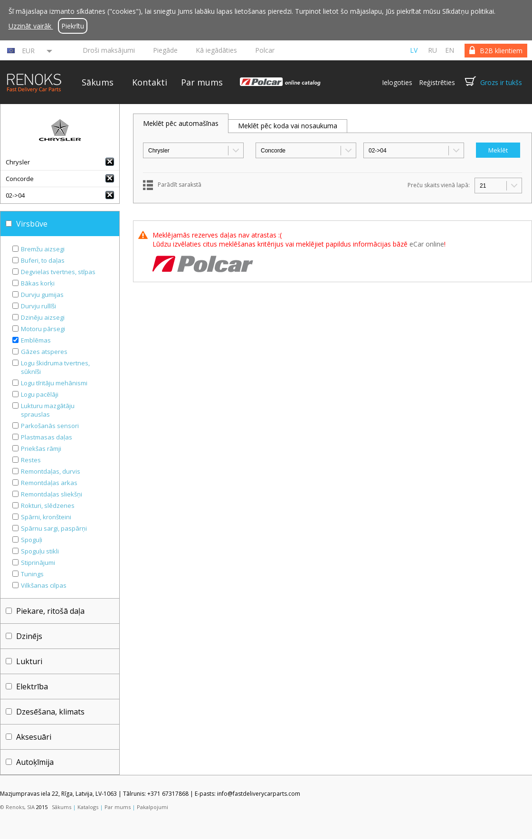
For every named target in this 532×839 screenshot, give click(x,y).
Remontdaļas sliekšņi (51, 494)
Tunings (32, 574)
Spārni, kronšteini (46, 517)
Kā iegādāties (216, 50)
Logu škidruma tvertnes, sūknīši (55, 367)
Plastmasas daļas (46, 437)
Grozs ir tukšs (501, 82)
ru (432, 50)
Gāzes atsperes (44, 351)
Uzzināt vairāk (31, 25)
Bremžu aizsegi (43, 249)
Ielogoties (397, 82)
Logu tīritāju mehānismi (54, 383)
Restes (31, 460)
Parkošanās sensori (50, 425)
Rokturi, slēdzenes (48, 505)
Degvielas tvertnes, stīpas (58, 271)
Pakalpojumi (152, 806)
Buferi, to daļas (43, 260)
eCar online (426, 243)
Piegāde (165, 50)
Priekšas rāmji (41, 448)
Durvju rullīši (38, 306)
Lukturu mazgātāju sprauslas (48, 410)
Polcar (265, 50)
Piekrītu (72, 25)
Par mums (202, 82)
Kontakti (149, 82)
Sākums (98, 82)
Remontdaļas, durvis (50, 471)
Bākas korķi (38, 283)
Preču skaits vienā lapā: (439, 185)
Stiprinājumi (38, 562)
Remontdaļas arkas (49, 482)
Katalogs (87, 806)
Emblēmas (36, 340)
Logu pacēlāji (39, 394)
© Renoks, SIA (17, 806)
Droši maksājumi (109, 50)
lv (414, 50)
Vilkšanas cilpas (43, 585)
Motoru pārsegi (43, 328)
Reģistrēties (437, 82)
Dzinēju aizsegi (43, 317)
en (449, 50)
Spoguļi (31, 539)
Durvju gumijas (42, 294)
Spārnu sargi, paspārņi (54, 528)
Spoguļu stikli (40, 551)
